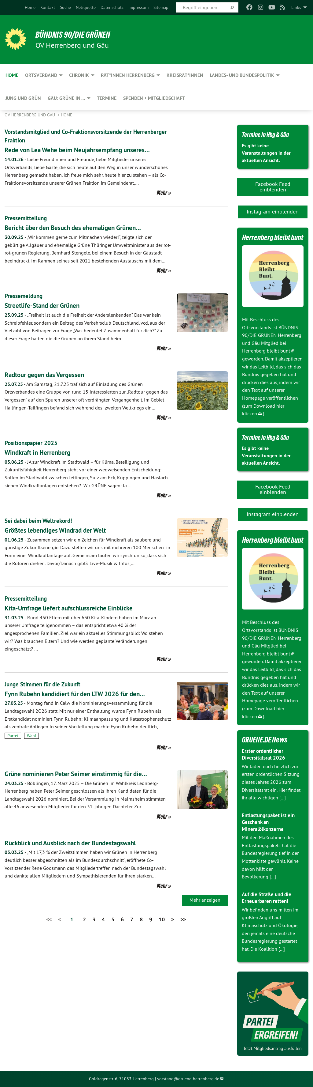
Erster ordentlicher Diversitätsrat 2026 (264, 754)
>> (183, 919)
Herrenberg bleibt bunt (266, 351)
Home (30, 7)
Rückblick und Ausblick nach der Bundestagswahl (80, 842)
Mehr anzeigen (205, 900)
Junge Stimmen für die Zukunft (45, 684)
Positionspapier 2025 (32, 443)
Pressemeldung (24, 296)
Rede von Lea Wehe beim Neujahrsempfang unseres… (87, 149)
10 (162, 919)
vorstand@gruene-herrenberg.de (188, 1078)
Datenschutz (112, 7)
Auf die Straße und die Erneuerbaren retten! (269, 898)
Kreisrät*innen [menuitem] (185, 75)
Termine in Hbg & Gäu (270, 134)
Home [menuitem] (12, 75)
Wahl (31, 735)
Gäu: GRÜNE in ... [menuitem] (66, 98)
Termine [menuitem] (106, 98)
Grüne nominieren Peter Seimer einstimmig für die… (85, 773)
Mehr (162, 192)
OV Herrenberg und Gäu (30, 115)
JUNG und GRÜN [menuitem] (23, 98)
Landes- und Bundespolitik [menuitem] (242, 75)
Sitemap (160, 7)
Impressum (138, 7)
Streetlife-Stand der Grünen (47, 305)
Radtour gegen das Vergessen (50, 374)
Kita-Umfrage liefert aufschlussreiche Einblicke (77, 608)
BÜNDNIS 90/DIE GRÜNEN (80, 34)
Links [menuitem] (296, 7)
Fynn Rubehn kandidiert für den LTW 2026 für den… (86, 693)
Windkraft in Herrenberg (42, 452)
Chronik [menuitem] (79, 75)
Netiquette (86, 7)
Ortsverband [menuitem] (41, 75)
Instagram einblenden (273, 211)
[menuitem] (30, 7)
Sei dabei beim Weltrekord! (40, 521)
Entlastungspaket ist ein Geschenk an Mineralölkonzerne (270, 822)
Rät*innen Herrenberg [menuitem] (128, 75)
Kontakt (47, 7)
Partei (12, 735)
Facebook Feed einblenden (272, 186)
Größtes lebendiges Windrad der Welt (63, 530)
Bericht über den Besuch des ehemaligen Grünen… (82, 227)
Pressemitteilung (26, 218)
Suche (65, 7)
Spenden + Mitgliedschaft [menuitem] (154, 98)
